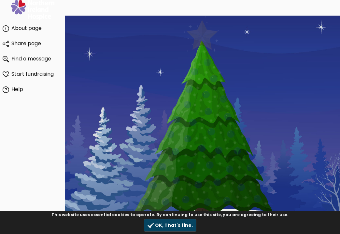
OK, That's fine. (170, 225)
